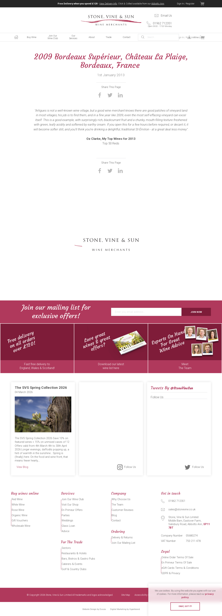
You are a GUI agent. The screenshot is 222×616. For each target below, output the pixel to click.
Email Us (166, 15)
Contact (126, 37)
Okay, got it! (185, 606)
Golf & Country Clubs (77, 569)
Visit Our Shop (73, 504)
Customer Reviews (126, 509)
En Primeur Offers (75, 509)
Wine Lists (199, 37)
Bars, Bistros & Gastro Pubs (82, 558)
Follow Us (130, 467)
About (92, 37)
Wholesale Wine (24, 525)
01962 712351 (159, 25)
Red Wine (20, 499)
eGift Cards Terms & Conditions (184, 567)
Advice (69, 531)
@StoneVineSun (181, 388)
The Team (121, 504)
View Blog (22, 467)
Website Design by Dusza (94, 609)
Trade (108, 37)
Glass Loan (72, 525)
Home (16, 37)
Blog (118, 515)
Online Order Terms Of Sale (181, 557)
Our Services (73, 37)
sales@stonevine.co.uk (181, 509)
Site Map (125, 595)
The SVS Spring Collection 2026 (41, 387)
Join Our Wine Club (53, 37)
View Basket (205, 3)
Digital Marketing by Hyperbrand (125, 609)
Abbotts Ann (157, 3)
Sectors (70, 547)
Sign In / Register (185, 3)
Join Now (196, 312)
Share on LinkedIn (120, 95)
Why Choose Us (125, 499)
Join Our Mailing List (127, 542)
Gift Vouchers (23, 520)
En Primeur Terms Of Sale (180, 562)
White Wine (21, 504)
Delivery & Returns (126, 537)
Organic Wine (23, 515)
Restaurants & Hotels (77, 553)
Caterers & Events (75, 563)
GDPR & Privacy (174, 573)
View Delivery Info (108, 3)
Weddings (71, 520)
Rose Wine (21, 509)
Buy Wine (31, 37)
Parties (69, 515)
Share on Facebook (99, 95)
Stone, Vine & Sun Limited (111, 20)
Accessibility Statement (146, 595)
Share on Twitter (110, 95)
